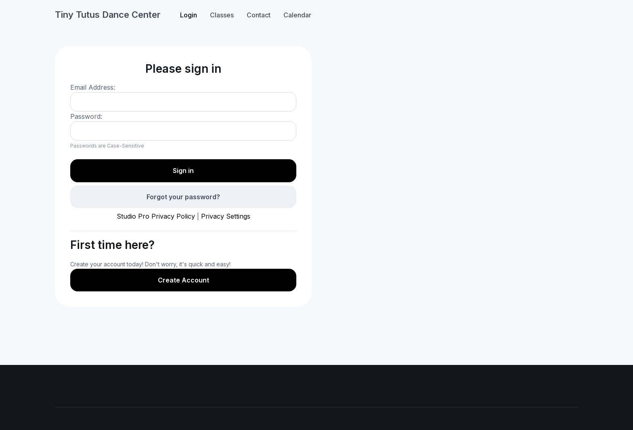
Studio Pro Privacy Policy (156, 216)
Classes (222, 15)
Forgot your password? (183, 197)
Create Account (183, 280)
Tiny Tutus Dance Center (108, 14)
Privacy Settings (225, 216)
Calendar (297, 15)
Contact (258, 15)
